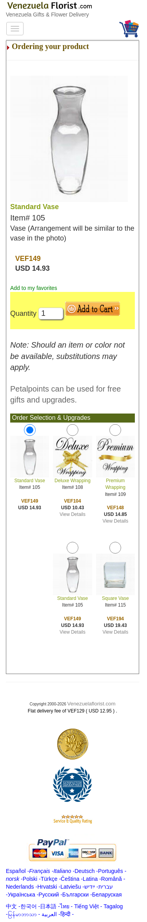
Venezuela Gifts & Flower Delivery (47, 14)
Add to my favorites (33, 288)
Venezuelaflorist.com (91, 704)
